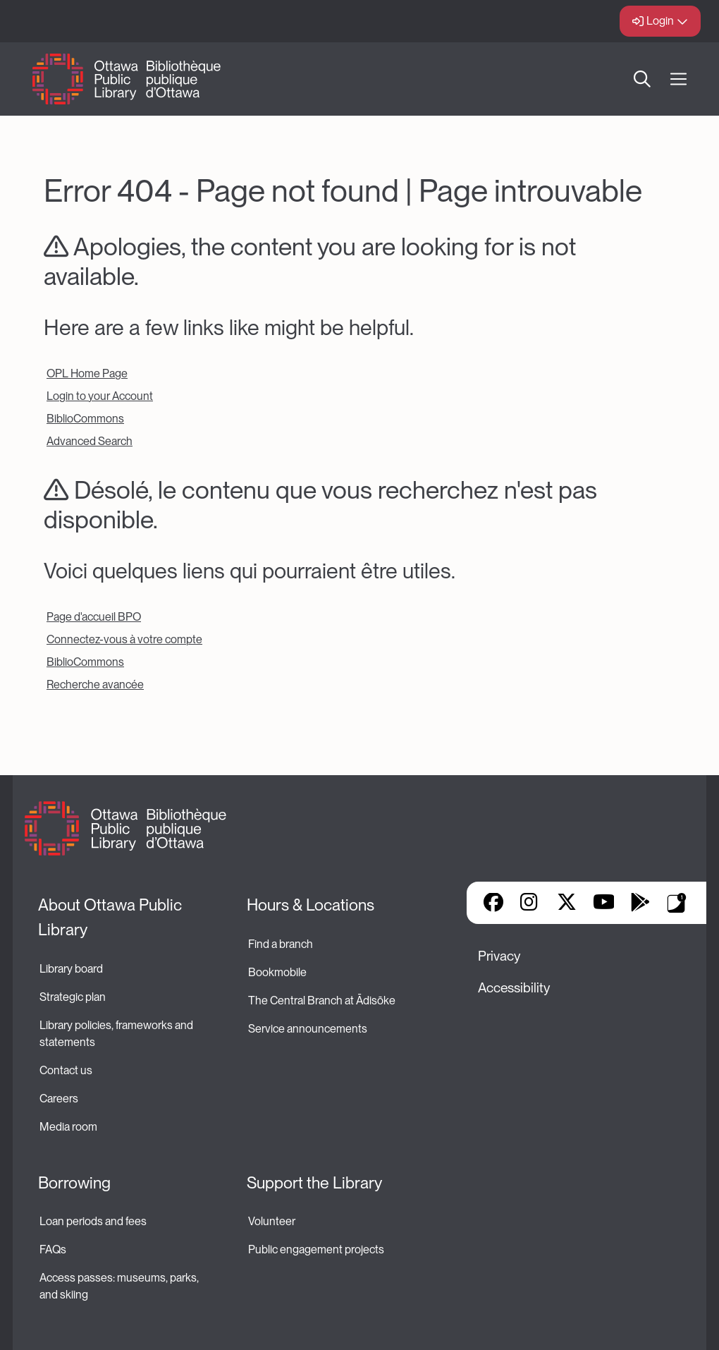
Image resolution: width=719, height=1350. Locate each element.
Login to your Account (100, 396)
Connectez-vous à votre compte (124, 639)
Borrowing (74, 1183)
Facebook (493, 903)
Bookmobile (277, 972)
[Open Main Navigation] (678, 79)
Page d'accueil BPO (94, 617)
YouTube (604, 903)
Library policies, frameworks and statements (117, 1033)
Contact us (65, 1070)
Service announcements (307, 1028)
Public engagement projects (316, 1249)
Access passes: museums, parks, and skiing (120, 1286)
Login (660, 21)
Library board (71, 968)
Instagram (530, 903)
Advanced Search (90, 441)
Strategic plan (73, 997)
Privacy (499, 956)
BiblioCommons (85, 418)
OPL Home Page (87, 373)
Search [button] (642, 79)
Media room (68, 1126)
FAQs (52, 1249)
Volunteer (271, 1221)
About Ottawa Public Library (111, 917)
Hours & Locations (310, 905)
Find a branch (280, 944)
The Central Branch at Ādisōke (321, 1000)
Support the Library (314, 1183)
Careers (58, 1098)
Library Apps (677, 903)
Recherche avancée (95, 684)
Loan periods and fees (94, 1221)
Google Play (640, 903)
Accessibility (514, 988)
